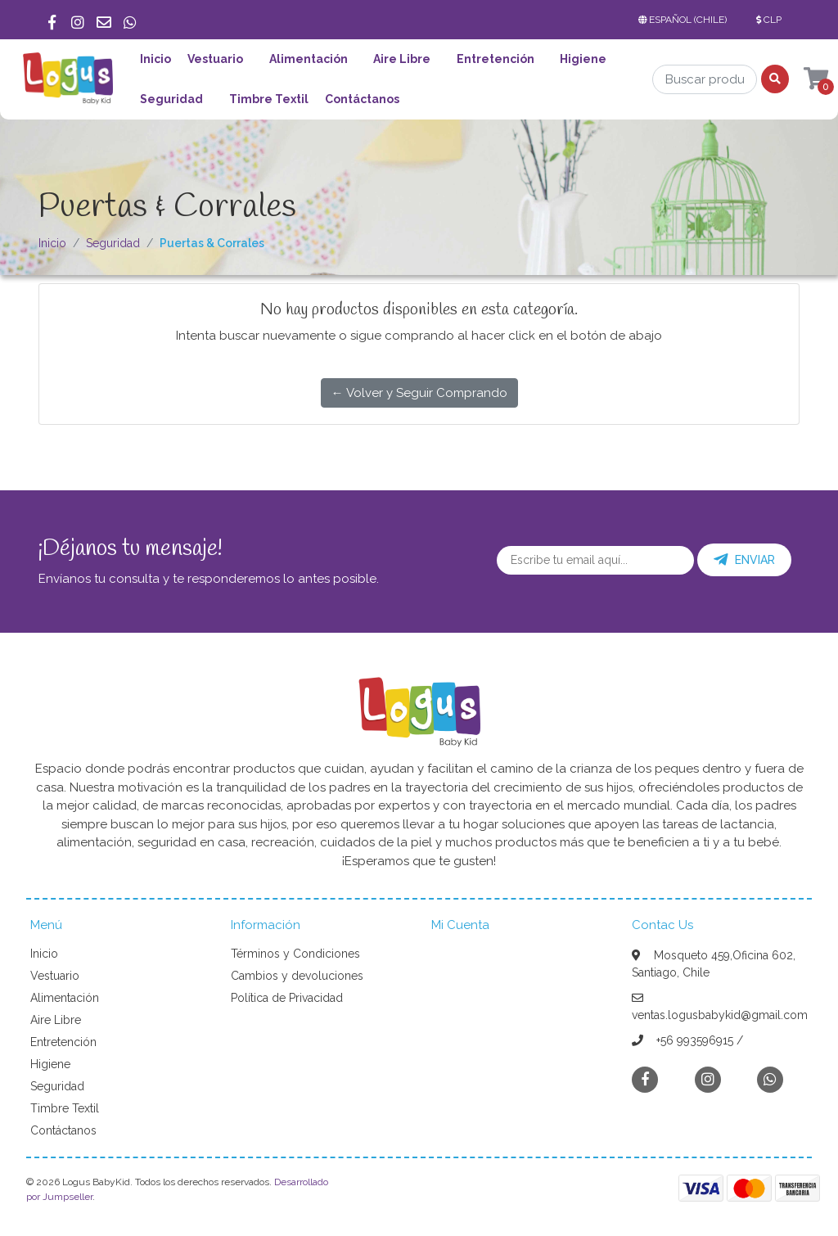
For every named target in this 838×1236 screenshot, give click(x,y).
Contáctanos (362, 99)
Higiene (583, 58)
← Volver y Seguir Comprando (419, 393)
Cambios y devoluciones (297, 975)
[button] (686, 19)
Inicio (155, 58)
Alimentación (308, 58)
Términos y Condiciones (295, 953)
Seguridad (171, 99)
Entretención (495, 58)
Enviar (744, 560)
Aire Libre (401, 58)
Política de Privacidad (287, 997)
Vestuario (215, 58)
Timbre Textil (269, 99)
